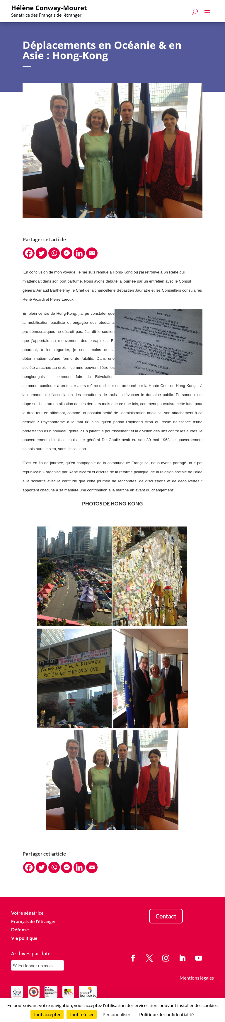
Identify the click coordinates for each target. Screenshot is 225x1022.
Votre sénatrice (27, 913)
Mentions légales (197, 977)
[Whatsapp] (54, 253)
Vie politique (24, 938)
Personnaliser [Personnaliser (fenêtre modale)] (116, 1014)
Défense (20, 929)
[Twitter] (41, 253)
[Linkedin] (79, 253)
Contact (166, 916)
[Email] (92, 253)
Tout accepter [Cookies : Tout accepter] (47, 1014)
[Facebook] (29, 253)
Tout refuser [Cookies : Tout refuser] (81, 1014)
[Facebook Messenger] (66, 253)
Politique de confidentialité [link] (166, 1014)
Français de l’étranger (33, 921)
